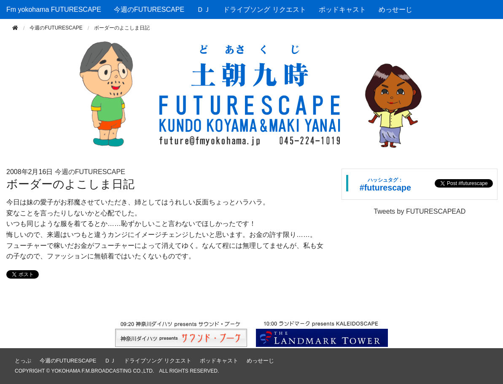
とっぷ (23, 360)
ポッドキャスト (342, 9)
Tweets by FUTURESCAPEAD (419, 211)
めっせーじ (395, 9)
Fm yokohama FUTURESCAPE (53, 9)
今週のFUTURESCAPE (149, 9)
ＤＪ (203, 9)
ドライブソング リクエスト (264, 9)
